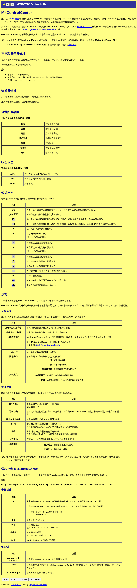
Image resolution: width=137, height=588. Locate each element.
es (124, 580)
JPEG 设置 (13, 19)
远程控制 (48, 345)
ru (134, 580)
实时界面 (72, 44)
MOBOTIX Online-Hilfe (31, 4)
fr (126, 580)
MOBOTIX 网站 (84, 26)
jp (131, 580)
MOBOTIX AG (16, 586)
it (128, 580)
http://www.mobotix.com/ (38, 586)
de (117, 580)
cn (113, 580)
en (120, 580)
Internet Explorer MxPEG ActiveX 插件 (38, 29)
